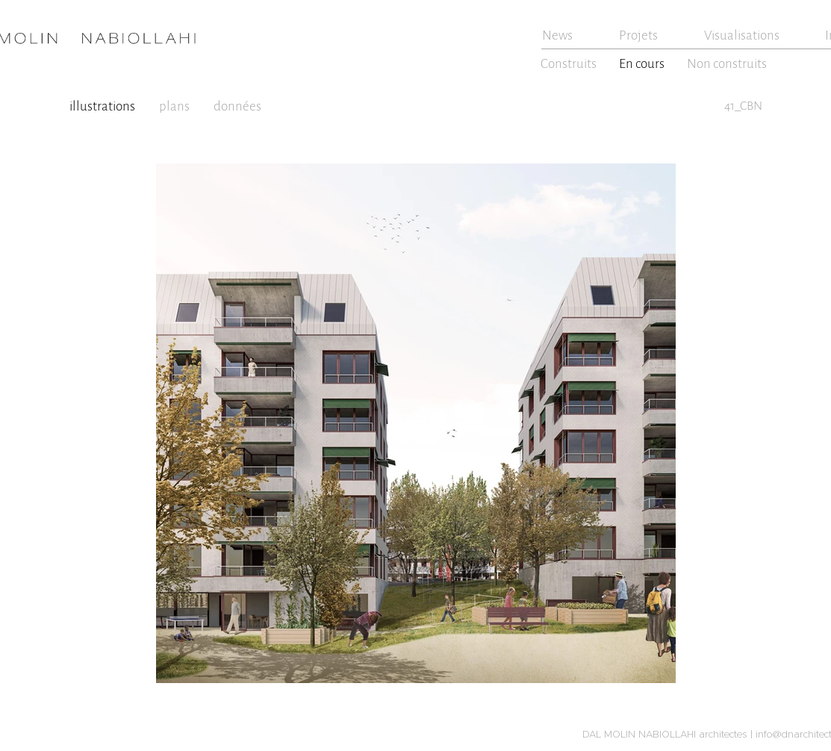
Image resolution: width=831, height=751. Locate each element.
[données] (239, 106)
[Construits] (570, 63)
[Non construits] (728, 63)
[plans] (176, 106)
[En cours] (643, 63)
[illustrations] (104, 106)
